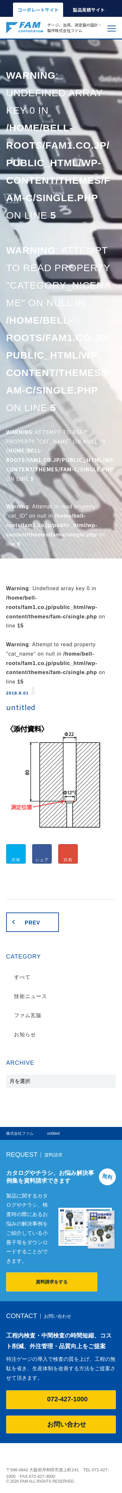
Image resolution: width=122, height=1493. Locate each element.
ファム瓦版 (28, 1015)
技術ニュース (30, 996)
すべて (22, 977)
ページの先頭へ (112, 1456)
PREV (32, 922)
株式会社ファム (24, 1458)
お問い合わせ (61, 1424)
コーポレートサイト (38, 9)
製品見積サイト (89, 9)
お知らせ (25, 1034)
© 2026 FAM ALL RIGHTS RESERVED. (40, 1481)
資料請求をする (52, 1281)
